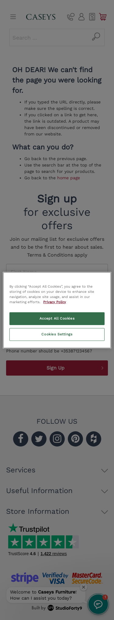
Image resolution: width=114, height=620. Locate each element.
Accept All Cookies (57, 318)
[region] (57, 309)
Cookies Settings (56, 334)
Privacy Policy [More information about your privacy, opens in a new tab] (54, 302)
